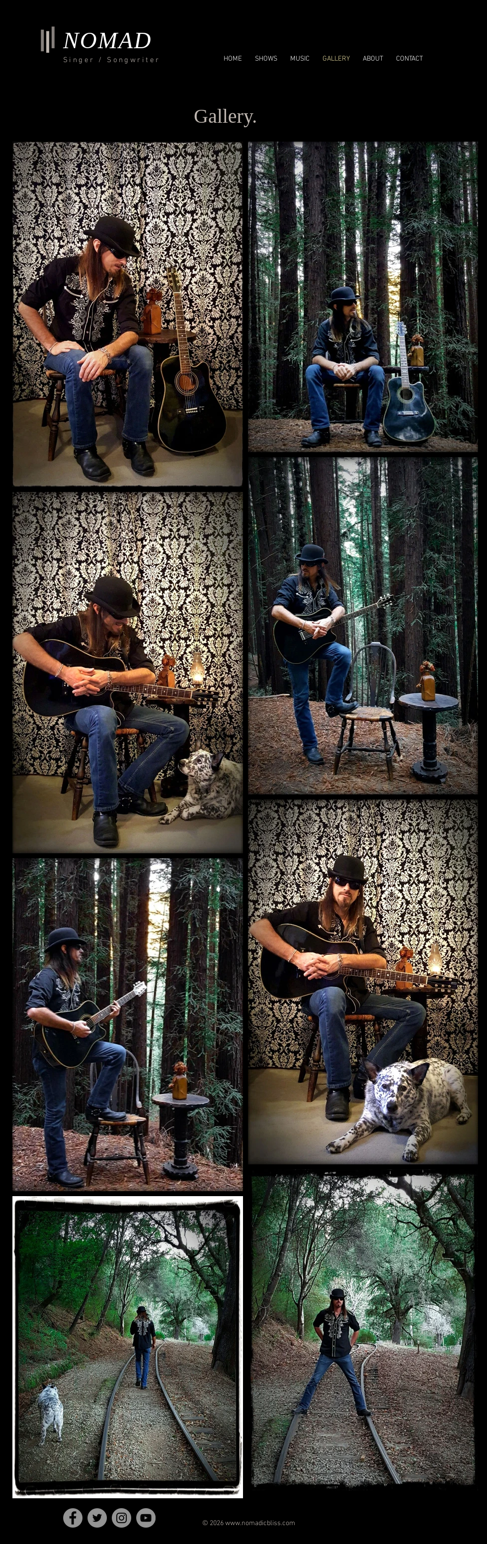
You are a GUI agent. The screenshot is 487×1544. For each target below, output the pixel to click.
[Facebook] (72, 1518)
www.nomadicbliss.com (260, 1523)
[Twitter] (97, 1518)
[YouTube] (146, 1518)
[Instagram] (121, 1518)
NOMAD (107, 40)
